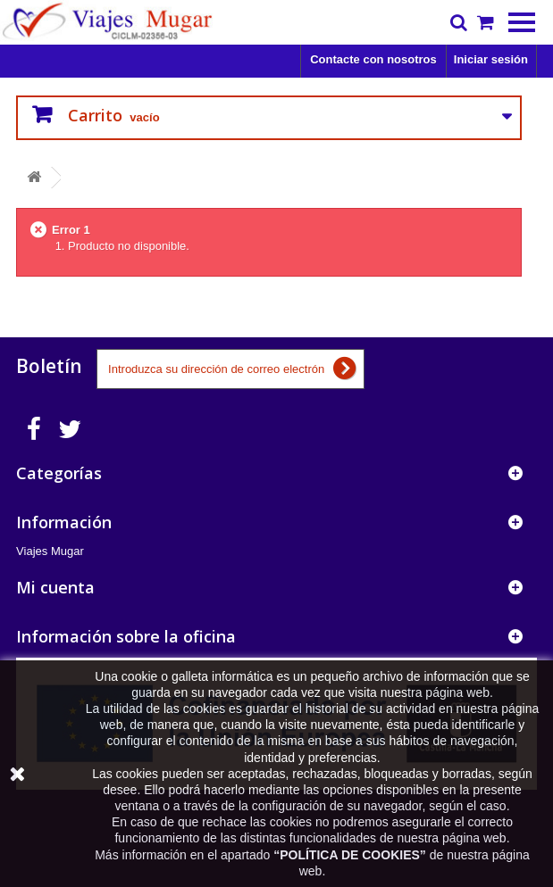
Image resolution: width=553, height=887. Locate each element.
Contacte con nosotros (373, 59)
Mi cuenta (55, 587)
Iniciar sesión (491, 59)
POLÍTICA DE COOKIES (350, 855)
